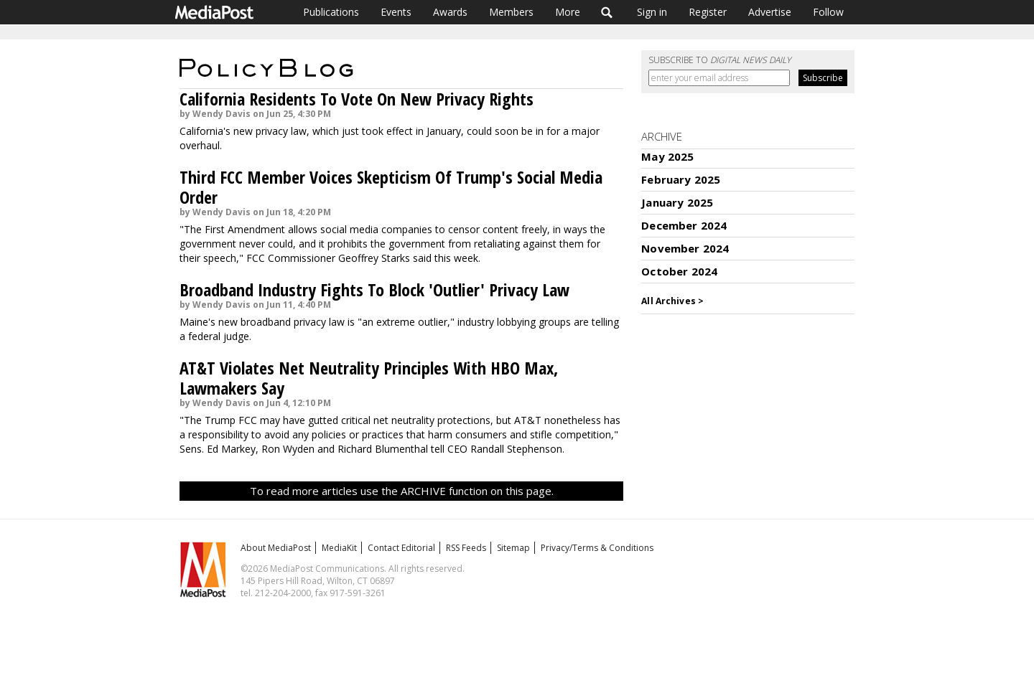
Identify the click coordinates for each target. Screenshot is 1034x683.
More (567, 12)
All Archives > (672, 301)
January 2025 (677, 202)
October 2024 (679, 271)
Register (708, 12)
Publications (331, 12)
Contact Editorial (401, 548)
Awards (450, 12)
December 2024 (684, 225)
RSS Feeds (466, 548)
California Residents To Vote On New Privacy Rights (357, 98)
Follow (828, 12)
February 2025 (680, 179)
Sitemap (513, 548)
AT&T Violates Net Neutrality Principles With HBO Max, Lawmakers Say (369, 378)
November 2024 (685, 248)
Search (607, 12)
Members (511, 12)
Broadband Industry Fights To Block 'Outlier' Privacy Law (374, 289)
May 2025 (667, 156)
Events (396, 12)
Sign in (652, 12)
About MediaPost (276, 548)
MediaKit (339, 548)
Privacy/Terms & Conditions (597, 548)
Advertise (769, 12)
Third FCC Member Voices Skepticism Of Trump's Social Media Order (391, 187)
